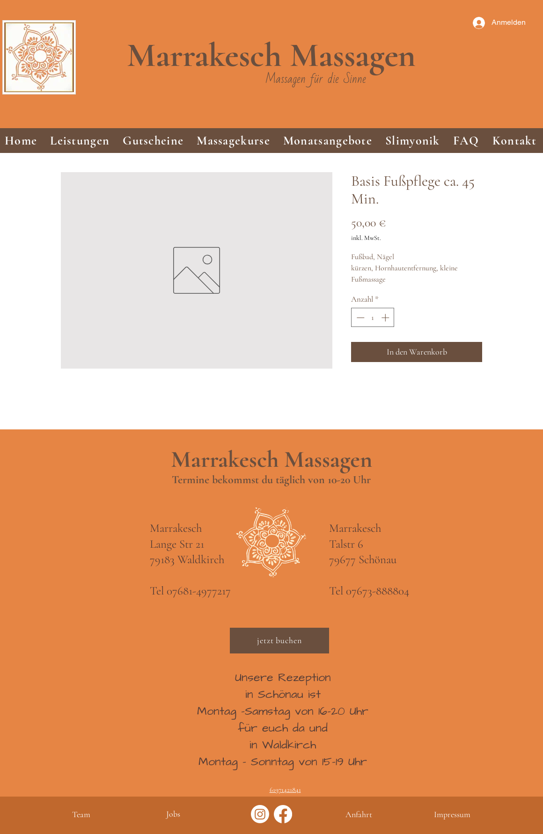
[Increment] (386, 317)
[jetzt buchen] (279, 640)
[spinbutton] (373, 317)
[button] (79, 140)
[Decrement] (359, 317)
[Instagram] (260, 814)
